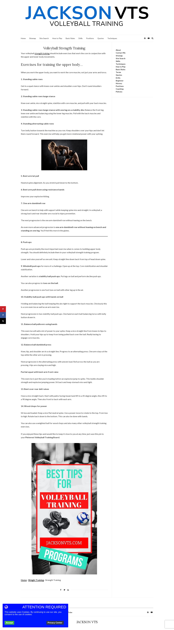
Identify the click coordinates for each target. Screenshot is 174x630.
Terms (118, 72)
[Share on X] (3, 321)
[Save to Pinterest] (3, 309)
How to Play (57, 38)
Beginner (120, 81)
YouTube (68, 612)
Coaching (120, 89)
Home (23, 38)
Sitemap (32, 38)
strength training (42, 53)
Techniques (112, 38)
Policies (119, 92)
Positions (90, 38)
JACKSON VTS (87, 622)
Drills (81, 38)
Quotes (100, 38)
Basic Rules (70, 38)
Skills (118, 61)
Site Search (44, 38)
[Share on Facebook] (3, 315)
